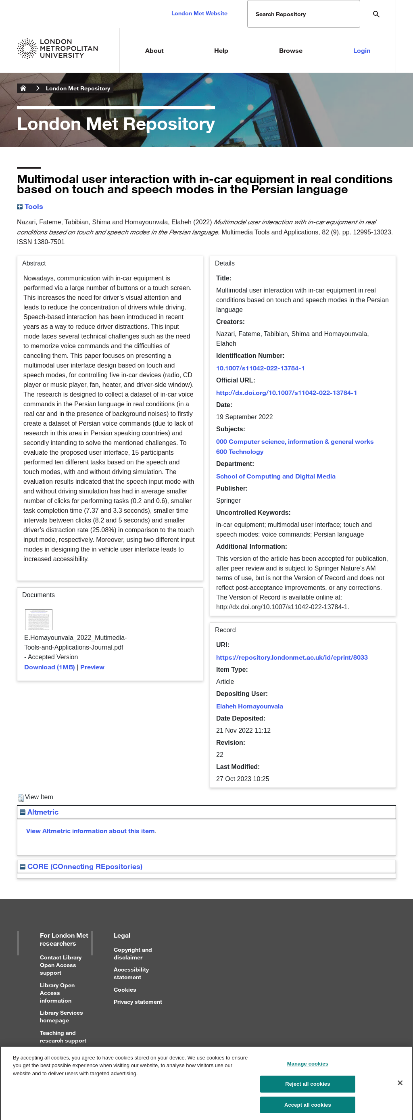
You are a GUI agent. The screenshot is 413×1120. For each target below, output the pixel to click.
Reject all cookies (307, 1087)
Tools (30, 206)
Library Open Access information (57, 993)
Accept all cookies (307, 1108)
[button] (21, 798)
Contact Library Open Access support (60, 965)
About (154, 50)
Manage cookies (307, 1067)
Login (361, 50)
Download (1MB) (49, 667)
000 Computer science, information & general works (295, 441)
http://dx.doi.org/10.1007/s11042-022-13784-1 (286, 392)
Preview (92, 667)
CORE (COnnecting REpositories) (81, 866)
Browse (290, 50)
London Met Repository (78, 88)
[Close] (400, 1085)
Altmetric (39, 811)
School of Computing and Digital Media (276, 476)
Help (221, 50)
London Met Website (199, 13)
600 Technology (239, 451)
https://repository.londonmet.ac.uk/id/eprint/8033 (292, 657)
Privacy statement (138, 1001)
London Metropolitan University (23, 88)
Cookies (125, 989)
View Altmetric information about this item (90, 830)
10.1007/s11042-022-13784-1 (260, 368)
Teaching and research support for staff (63, 1040)
